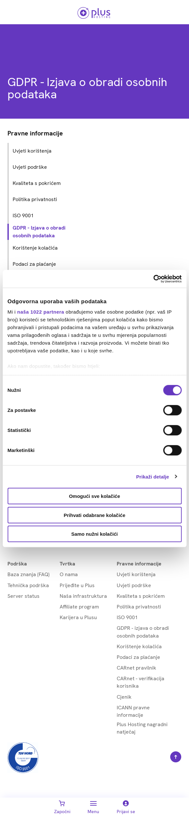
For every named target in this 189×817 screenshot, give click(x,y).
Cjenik (124, 696)
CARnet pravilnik (136, 667)
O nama (69, 574)
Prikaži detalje (152, 476)
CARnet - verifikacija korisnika (140, 682)
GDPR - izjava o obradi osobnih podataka (143, 632)
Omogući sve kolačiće (94, 496)
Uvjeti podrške (134, 585)
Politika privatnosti (139, 606)
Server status (23, 596)
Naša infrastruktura (83, 596)
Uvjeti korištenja (136, 574)
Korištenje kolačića (139, 646)
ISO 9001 (127, 617)
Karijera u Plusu (78, 617)
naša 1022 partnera (40, 312)
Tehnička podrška (28, 585)
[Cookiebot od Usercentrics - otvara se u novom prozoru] (153, 278)
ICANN (133, 711)
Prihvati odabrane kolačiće (94, 515)
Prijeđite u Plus (77, 585)
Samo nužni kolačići (94, 534)
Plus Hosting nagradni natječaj (142, 728)
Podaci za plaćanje (138, 657)
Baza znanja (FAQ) (28, 574)
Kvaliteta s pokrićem (141, 596)
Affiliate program (79, 606)
